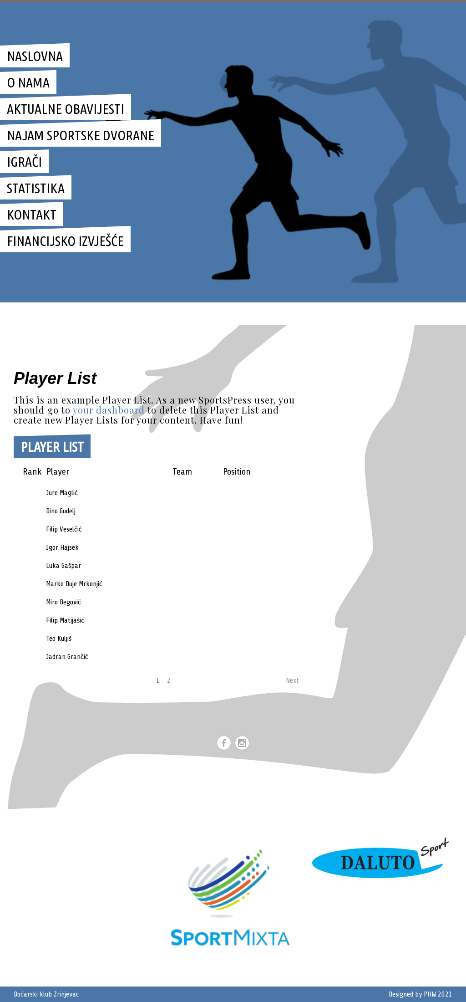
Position (237, 471)
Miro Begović (63, 602)
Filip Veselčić (64, 529)
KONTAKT (31, 214)
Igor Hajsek (62, 547)
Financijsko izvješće (65, 241)
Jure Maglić (62, 493)
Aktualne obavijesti (65, 109)
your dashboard (109, 410)
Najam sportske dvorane (80, 135)
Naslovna (35, 56)
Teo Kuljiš (58, 638)
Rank (32, 471)
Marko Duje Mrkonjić (74, 584)
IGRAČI (24, 161)
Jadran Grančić (67, 657)
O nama (28, 82)
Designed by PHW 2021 (420, 994)
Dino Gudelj (61, 511)
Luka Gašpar (63, 566)
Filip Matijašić (65, 620)
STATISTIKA (36, 188)
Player (57, 471)
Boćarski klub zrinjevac (321, 313)
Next (292, 680)
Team (182, 471)
